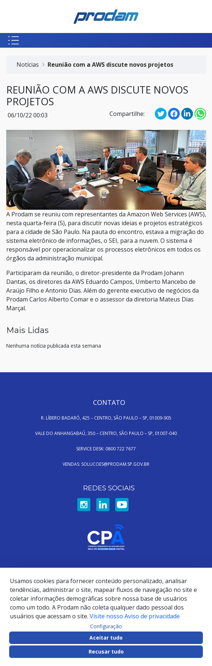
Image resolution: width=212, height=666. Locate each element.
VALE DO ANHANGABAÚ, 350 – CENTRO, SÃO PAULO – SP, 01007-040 (106, 433)
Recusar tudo (106, 651)
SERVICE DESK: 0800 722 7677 (106, 449)
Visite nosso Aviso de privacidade (135, 616)
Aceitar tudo (106, 637)
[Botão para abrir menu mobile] (13, 40)
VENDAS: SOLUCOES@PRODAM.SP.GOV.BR (106, 464)
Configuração (106, 626)
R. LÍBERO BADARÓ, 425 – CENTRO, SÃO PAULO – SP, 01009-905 (106, 418)
